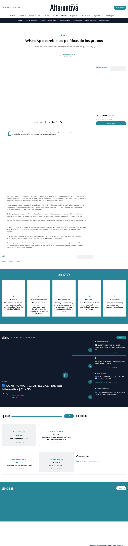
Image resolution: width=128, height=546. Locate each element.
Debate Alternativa (90, 20)
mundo (6, 381)
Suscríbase (120, 8)
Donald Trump (104, 20)
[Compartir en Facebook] (46, 122)
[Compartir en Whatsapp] (61, 122)
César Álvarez (19, 432)
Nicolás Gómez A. (19, 459)
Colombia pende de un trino (19, 439)
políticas (10, 261)
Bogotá (55, 16)
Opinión (97, 16)
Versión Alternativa (103, 341)
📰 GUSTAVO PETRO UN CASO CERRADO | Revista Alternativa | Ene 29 (110, 347)
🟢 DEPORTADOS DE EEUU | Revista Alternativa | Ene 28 (110, 362)
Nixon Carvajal (56, 431)
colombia (90, 299)
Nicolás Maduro (65, 20)
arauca (14, 299)
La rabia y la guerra (56, 465)
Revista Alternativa (69, 54)
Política (12, 16)
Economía (22, 16)
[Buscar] (124, 16)
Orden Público (34, 16)
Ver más (121, 337)
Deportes (73, 16)
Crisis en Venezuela (31, 20)
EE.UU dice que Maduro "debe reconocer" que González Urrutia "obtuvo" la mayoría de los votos (38, 308)
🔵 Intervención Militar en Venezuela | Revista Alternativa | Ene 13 (110, 393)
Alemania (57, 434)
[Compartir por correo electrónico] (57, 122)
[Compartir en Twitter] (49, 122)
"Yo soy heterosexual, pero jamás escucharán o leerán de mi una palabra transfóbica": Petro (64, 307)
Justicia (46, 16)
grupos (64, 35)
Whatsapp (18, 261)
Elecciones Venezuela (39, 299)
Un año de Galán (106, 115)
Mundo (64, 16)
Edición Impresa (109, 16)
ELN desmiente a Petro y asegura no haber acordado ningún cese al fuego (89, 306)
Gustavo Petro (77, 20)
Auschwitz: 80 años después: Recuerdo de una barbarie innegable (56, 438)
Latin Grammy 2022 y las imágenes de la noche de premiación (114, 305)
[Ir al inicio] (64, 8)
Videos (5, 337)
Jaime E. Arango (56, 459)
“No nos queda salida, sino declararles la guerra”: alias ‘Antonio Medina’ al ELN (13, 306)
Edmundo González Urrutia (48, 20)
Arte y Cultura (85, 16)
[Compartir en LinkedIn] (53, 122)
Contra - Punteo (102, 358)
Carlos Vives (116, 299)
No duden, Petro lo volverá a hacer (19, 465)
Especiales (7, 488)
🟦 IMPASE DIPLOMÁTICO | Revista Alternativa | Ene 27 (109, 378)
